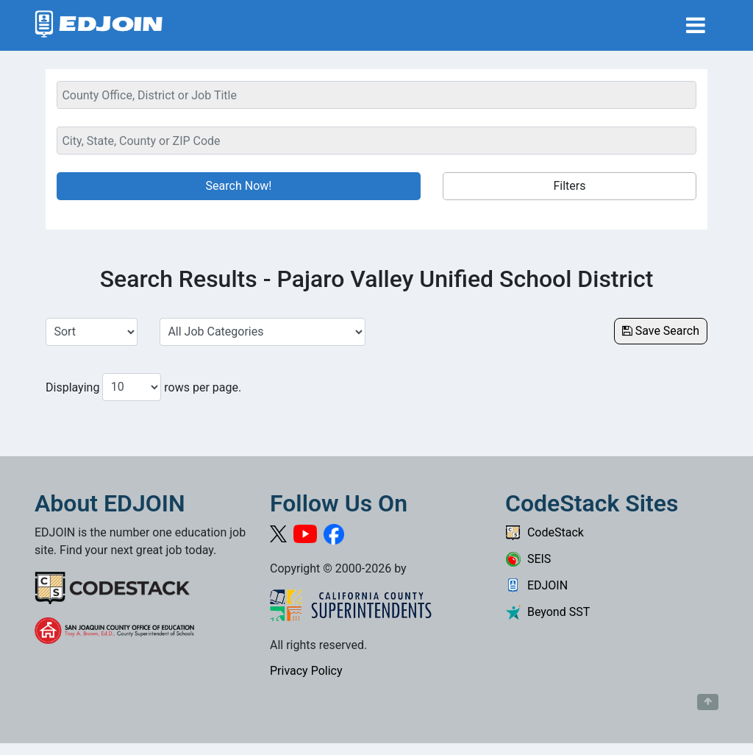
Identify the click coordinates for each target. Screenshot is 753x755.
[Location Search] (376, 141)
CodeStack (544, 532)
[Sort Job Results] (92, 332)
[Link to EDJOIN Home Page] (99, 25)
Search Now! (239, 186)
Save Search (660, 331)
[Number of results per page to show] (131, 387)
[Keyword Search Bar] (376, 95)
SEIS (528, 559)
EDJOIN (536, 585)
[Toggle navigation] (696, 25)
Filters (569, 186)
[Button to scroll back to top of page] (707, 702)
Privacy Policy (306, 671)
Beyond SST (547, 612)
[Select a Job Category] (262, 332)
